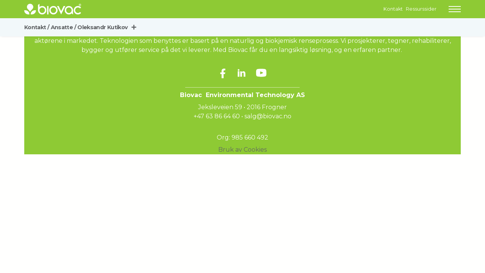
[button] (455, 9)
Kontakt (393, 9)
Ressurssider (421, 9)
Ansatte (63, 27)
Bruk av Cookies (242, 149)
